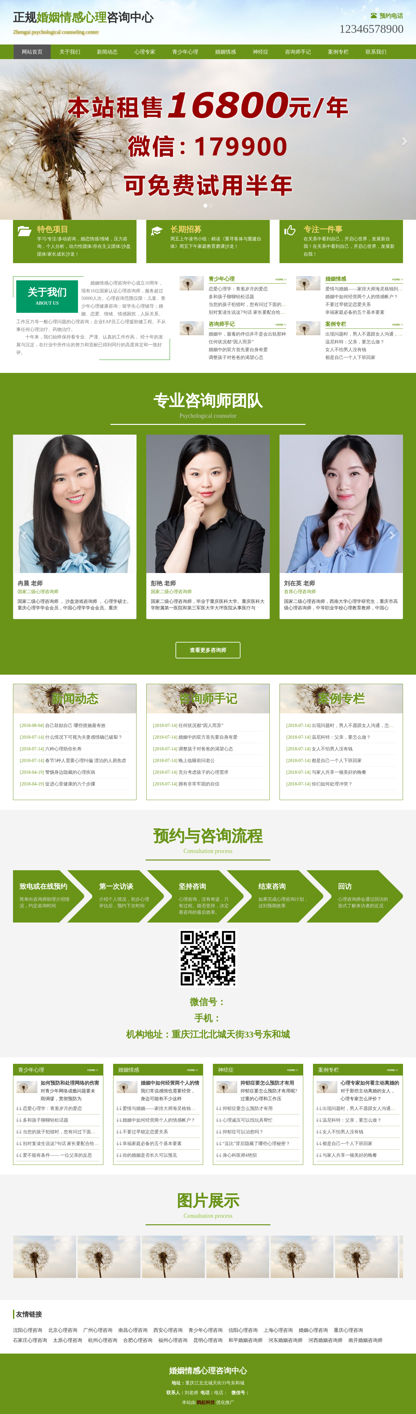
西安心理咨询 (168, 1330)
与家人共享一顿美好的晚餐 (339, 772)
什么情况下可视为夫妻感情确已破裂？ (84, 737)
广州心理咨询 (97, 1330)
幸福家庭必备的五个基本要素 (354, 312)
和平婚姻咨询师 (245, 1340)
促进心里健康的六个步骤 (70, 784)
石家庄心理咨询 (30, 1340)
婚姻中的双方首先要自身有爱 (238, 349)
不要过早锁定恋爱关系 (348, 304)
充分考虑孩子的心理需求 (203, 772)
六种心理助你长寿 (63, 748)
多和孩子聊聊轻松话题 (231, 296)
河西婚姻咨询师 (325, 1340)
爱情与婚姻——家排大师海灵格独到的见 (163, 1108)
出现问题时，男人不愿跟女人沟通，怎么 (363, 1108)
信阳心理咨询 (243, 1330)
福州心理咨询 (173, 1340)
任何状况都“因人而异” (231, 341)
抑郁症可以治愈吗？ (243, 1131)
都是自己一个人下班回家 (350, 357)
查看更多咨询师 (208, 650)
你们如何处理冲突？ (332, 784)
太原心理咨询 (67, 1340)
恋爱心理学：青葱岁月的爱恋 (238, 289)
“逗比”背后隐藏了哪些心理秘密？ (256, 1143)
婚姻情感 (225, 52)
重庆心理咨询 (348, 1330)
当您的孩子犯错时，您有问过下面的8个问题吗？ (257, 304)
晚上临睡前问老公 (196, 760)
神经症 (260, 52)
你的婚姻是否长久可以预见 (150, 1155)
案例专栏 (338, 52)
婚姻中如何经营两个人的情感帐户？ (361, 296)
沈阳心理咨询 (27, 1330)
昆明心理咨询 (208, 1340)
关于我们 (69, 52)
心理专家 (145, 52)
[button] (10, 139)
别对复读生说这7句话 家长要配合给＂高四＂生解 (258, 312)
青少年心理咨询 (205, 1330)
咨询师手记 (298, 52)
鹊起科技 (206, 1402)
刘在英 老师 (299, 583)
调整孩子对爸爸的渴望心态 (236, 357)
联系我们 (376, 52)
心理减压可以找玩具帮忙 (248, 1120)
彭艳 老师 (163, 583)
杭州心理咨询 (102, 1340)
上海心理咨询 (278, 1330)
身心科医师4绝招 (242, 1155)
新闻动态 (107, 52)
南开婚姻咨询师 (365, 1340)
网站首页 (32, 52)
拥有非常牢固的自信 (198, 784)
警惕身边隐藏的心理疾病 (70, 772)
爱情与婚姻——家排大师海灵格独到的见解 (368, 289)
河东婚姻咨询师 (285, 1340)
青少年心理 (185, 52)
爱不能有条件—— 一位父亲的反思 (57, 1155)
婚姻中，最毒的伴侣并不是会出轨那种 (247, 334)
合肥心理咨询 (137, 1340)
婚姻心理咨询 (313, 1330)
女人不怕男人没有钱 (345, 349)
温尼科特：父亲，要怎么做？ (354, 341)
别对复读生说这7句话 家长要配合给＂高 (63, 1143)
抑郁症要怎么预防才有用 (248, 1108)
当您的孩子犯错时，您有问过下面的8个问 (65, 1131)
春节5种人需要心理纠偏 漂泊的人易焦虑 (85, 760)
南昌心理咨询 (133, 1330)
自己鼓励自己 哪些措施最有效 (75, 725)
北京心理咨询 (62, 1330)
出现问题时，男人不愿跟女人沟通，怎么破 (355, 725)
